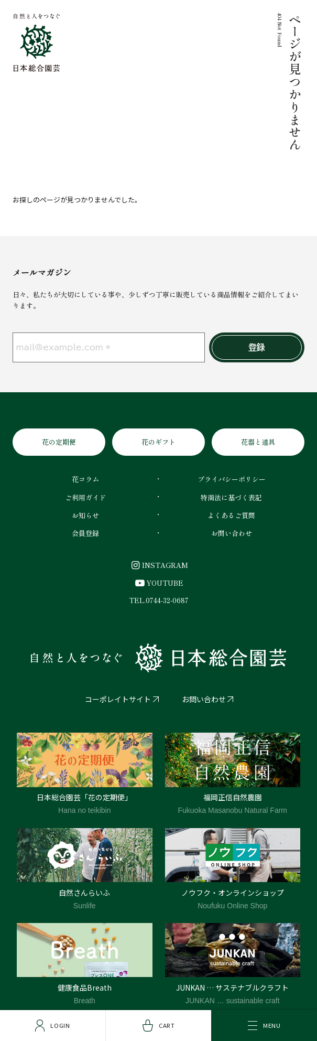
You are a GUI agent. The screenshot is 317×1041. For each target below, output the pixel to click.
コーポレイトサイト (118, 699)
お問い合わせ (204, 699)
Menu (264, 1025)
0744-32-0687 (167, 600)
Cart (159, 1025)
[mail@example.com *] (108, 347)
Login (52, 1025)
